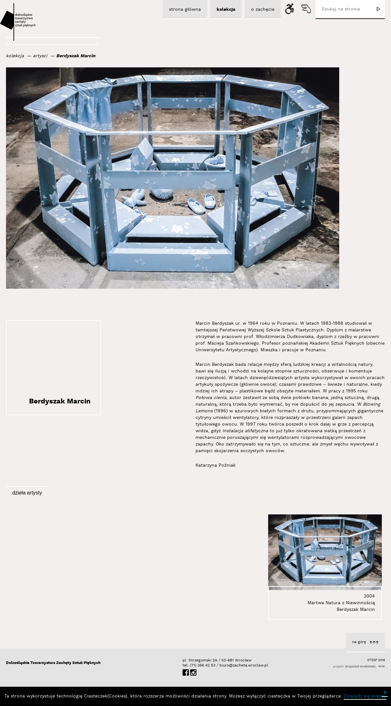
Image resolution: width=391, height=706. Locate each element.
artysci (40, 56)
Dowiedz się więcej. (365, 696)
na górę (359, 642)
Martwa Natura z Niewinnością (341, 603)
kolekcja (15, 56)
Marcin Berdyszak (215, 323)
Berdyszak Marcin (75, 56)
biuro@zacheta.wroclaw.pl (223, 665)
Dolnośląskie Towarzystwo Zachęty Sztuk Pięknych (53, 662)
